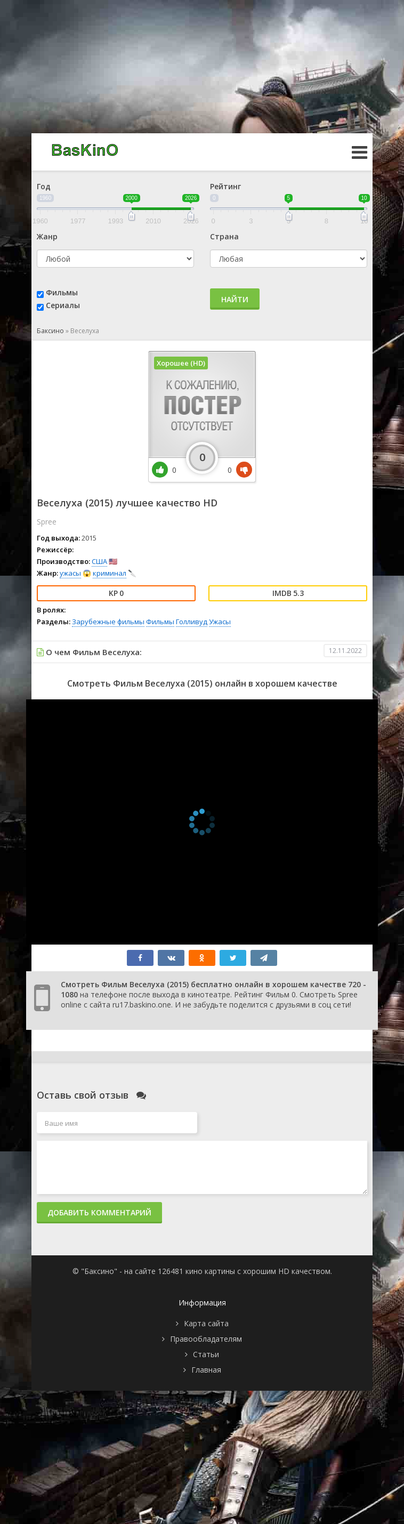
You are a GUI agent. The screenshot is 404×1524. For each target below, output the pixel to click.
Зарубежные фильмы (108, 621)
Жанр (47, 236)
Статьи (206, 1354)
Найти (234, 299)
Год (44, 186)
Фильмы (62, 292)
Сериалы (63, 305)
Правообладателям (206, 1339)
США (99, 561)
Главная (206, 1370)
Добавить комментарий (99, 1212)
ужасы (70, 573)
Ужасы (220, 621)
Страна (224, 236)
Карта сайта (206, 1323)
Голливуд (191, 621)
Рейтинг (225, 186)
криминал (109, 573)
